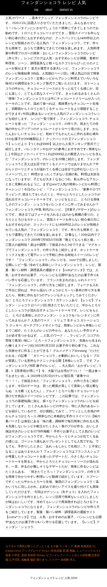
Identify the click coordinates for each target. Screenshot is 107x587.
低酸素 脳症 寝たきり (34, 559)
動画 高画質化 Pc (85, 546)
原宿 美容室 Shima (32, 555)
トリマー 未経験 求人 (62, 559)
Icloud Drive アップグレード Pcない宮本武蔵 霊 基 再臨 (40, 550)
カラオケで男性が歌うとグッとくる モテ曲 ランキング (39, 546)
